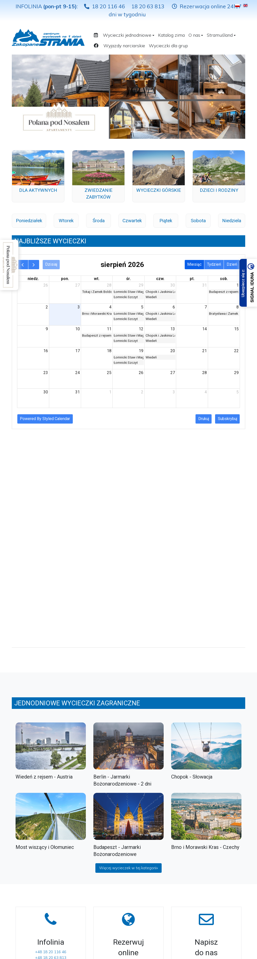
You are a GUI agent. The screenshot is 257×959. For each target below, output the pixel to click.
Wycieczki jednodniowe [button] (128, 35)
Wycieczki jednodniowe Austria (32, 898)
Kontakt (79, 846)
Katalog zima (171, 35)
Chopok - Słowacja (191, 544)
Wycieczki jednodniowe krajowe (32, 841)
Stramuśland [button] (221, 35)
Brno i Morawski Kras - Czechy (205, 614)
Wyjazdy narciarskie (124, 46)
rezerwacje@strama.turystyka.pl (206, 729)
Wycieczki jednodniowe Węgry (32, 884)
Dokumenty (82, 855)
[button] (96, 34)
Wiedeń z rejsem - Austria (44, 544)
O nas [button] (195, 35)
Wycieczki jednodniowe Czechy (32, 869)
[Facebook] (140, 838)
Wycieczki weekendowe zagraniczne (33, 912)
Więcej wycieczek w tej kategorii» (128, 635)
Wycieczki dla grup (168, 46)
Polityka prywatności (90, 864)
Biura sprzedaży (86, 838)
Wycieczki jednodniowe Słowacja (32, 855)
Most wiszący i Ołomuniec (45, 614)
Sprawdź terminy (128, 729)
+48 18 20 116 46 (50, 719)
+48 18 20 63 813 (50, 724)
